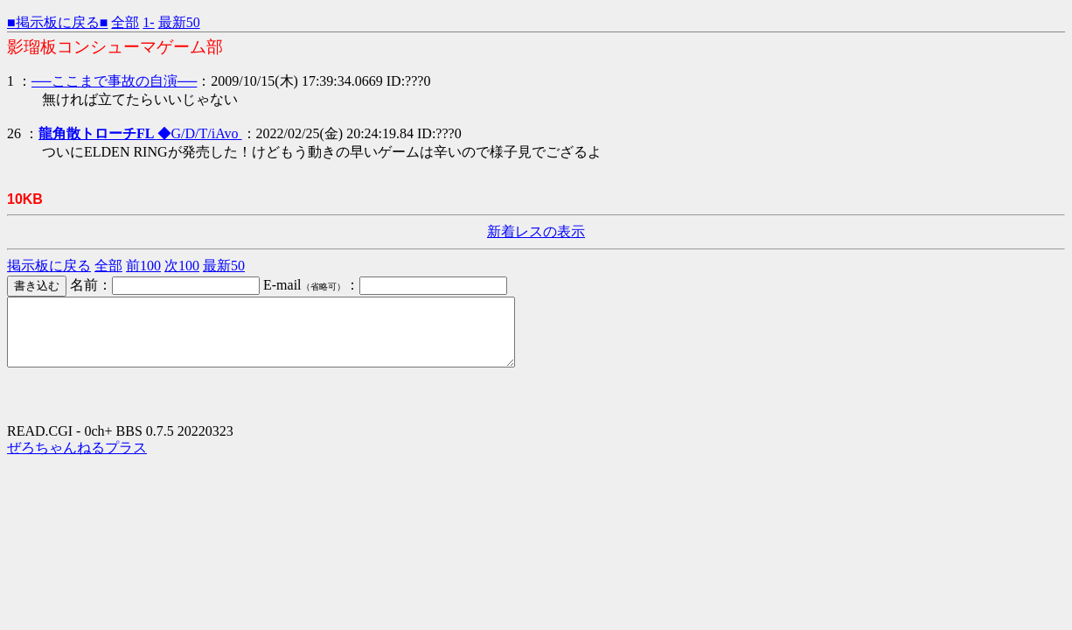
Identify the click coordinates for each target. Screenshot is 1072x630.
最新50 (179, 22)
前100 (143, 265)
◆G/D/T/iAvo (140, 133)
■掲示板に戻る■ (57, 22)
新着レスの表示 (536, 231)
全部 (125, 22)
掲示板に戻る (49, 265)
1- (148, 22)
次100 (181, 265)
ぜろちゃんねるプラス (77, 460)
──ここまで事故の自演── (114, 81)
